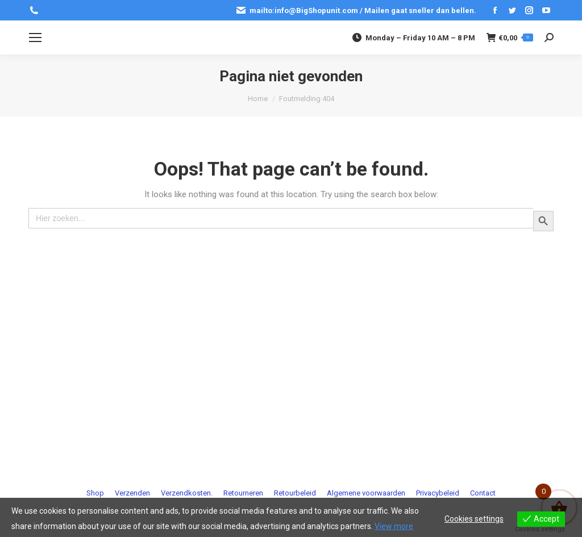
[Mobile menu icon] (35, 37)
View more (394, 526)
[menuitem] (95, 492)
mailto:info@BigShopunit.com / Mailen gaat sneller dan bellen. (355, 10)
